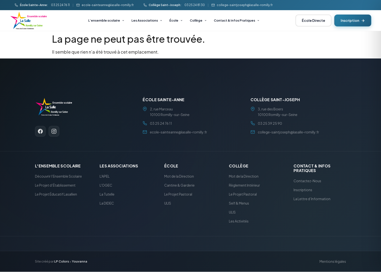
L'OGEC (106, 185)
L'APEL (105, 176)
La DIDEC (107, 203)
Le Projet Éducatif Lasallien (56, 194)
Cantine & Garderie (179, 185)
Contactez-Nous (307, 181)
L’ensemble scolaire (104, 20)
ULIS (167, 203)
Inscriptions (303, 190)
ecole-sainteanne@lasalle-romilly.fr (108, 5)
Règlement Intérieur (244, 185)
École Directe (313, 20)
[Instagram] (54, 131)
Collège (196, 20)
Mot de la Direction (179, 176)
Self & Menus (239, 203)
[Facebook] (40, 131)
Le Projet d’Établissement (55, 185)
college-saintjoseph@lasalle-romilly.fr (245, 5)
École (173, 20)
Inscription (353, 20)
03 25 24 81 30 (194, 5)
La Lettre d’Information (312, 199)
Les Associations (144, 20)
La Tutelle (107, 194)
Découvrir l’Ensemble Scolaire (58, 176)
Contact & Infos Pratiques (234, 20)
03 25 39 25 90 (270, 123)
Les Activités (239, 221)
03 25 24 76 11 (60, 5)
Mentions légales (333, 261)
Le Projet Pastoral (178, 194)
